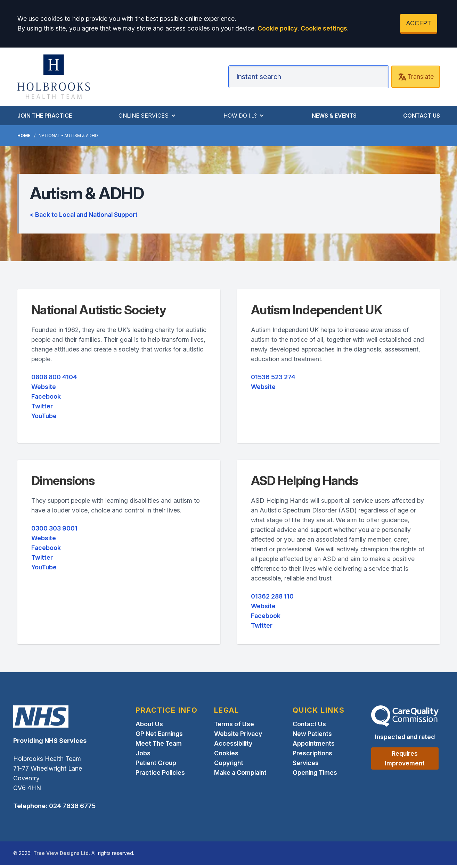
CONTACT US (421, 115)
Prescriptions (312, 753)
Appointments (314, 743)
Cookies (226, 753)
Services (306, 762)
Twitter (42, 406)
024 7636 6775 (72, 805)
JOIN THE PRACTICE (44, 115)
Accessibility (233, 743)
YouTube (44, 415)
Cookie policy (277, 28)
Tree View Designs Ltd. (61, 853)
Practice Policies (160, 772)
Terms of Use (234, 724)
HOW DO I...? (244, 115)
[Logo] (53, 76)
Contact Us (309, 724)
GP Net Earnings (159, 733)
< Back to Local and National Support (84, 214)
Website (43, 386)
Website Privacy (238, 733)
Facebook (46, 396)
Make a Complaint (240, 772)
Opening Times (315, 772)
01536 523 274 (273, 377)
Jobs (143, 753)
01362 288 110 (272, 596)
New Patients (312, 733)
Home (23, 135)
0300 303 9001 (54, 528)
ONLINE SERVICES (148, 115)
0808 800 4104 (54, 377)
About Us (149, 724)
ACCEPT (418, 23)
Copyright (228, 762)
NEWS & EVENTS (334, 115)
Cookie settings (324, 28)
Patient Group (156, 762)
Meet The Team (159, 743)
